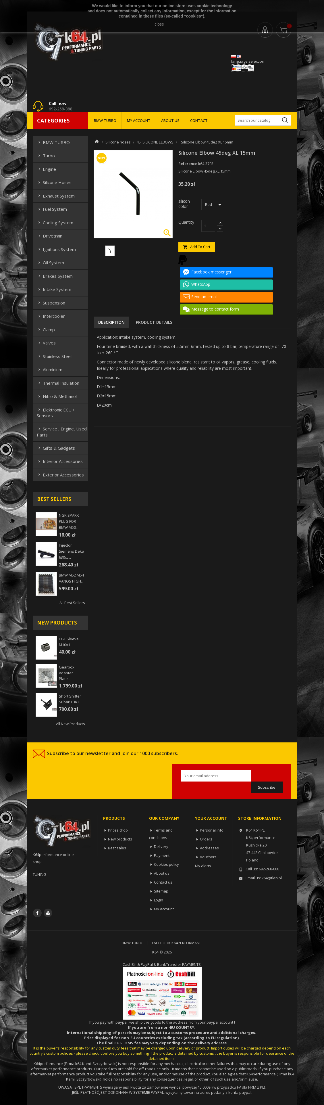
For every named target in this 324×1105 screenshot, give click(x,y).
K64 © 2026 (162, 952)
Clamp (46, 329)
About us (161, 873)
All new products (70, 723)
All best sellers (72, 602)
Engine (46, 169)
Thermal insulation (58, 383)
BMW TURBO (105, 120)
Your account (211, 818)
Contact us (163, 882)
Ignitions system (56, 249)
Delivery (161, 846)
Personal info (211, 830)
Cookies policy (166, 864)
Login (158, 900)
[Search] (263, 120)
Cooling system (55, 222)
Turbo (46, 155)
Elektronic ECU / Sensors (55, 412)
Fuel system (52, 209)
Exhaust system (56, 196)
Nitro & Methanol (57, 396)
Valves (46, 343)
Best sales (117, 848)
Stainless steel (54, 356)
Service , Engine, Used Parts (62, 431)
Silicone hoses (54, 182)
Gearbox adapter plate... (66, 672)
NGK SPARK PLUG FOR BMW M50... (69, 521)
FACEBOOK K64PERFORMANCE (178, 942)
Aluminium (49, 369)
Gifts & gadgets (56, 448)
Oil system (50, 262)
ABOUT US (170, 120)
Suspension (51, 303)
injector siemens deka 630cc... (71, 551)
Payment (161, 855)
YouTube (48, 913)
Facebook (37, 913)
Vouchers (208, 856)
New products (120, 839)
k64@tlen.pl (272, 877)
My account (164, 908)
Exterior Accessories (60, 475)
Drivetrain (49, 236)
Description (111, 322)
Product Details (154, 322)
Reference (187, 163)
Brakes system (55, 276)
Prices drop (118, 830)
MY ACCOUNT (139, 120)
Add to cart (196, 247)
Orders (206, 839)
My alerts (203, 865)
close (159, 24)
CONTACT (199, 120)
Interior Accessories (60, 461)
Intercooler (51, 316)
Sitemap (161, 891)
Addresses (209, 848)
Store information (259, 818)
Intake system (54, 289)
